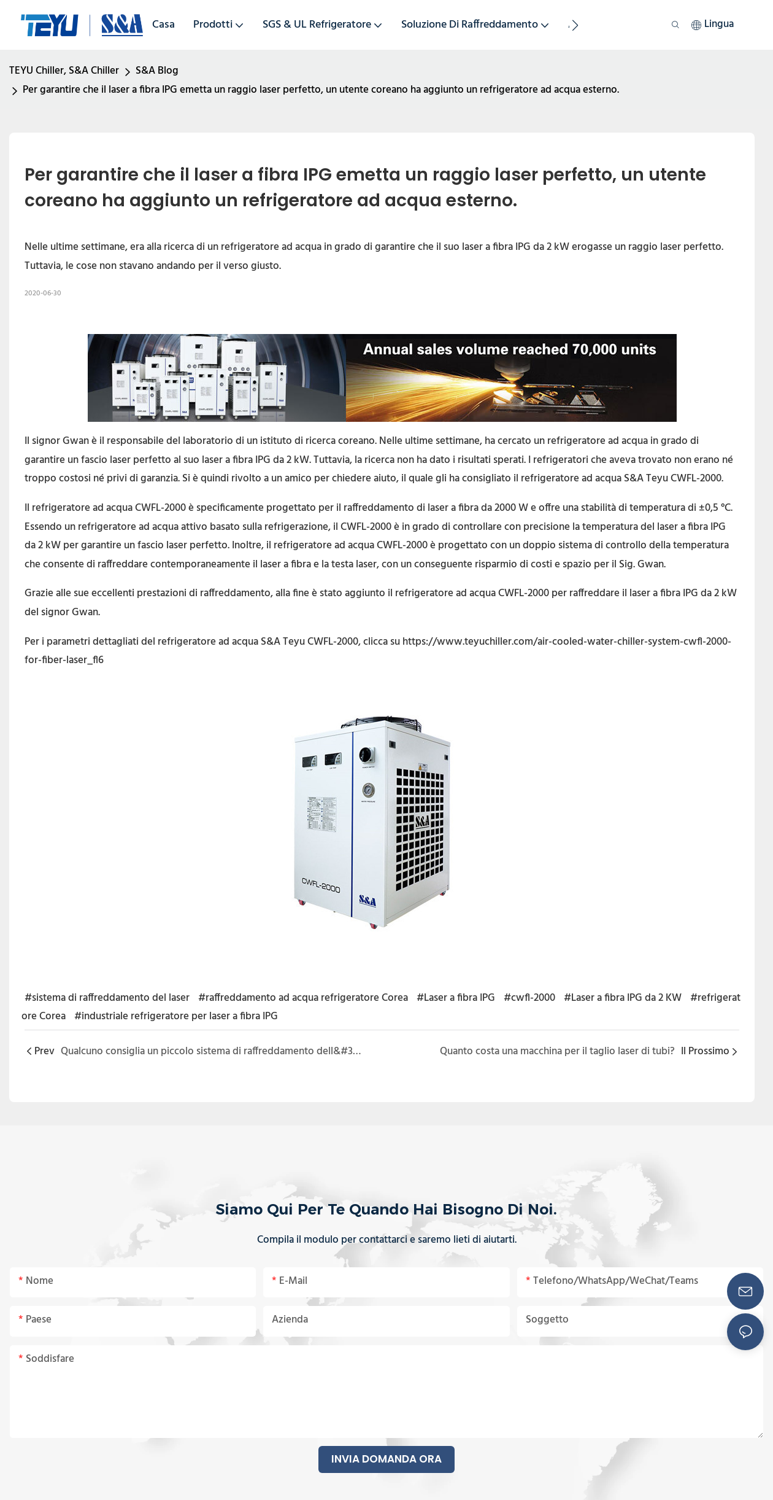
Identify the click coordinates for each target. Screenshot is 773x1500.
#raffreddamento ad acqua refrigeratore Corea (303, 998)
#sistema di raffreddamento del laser (107, 998)
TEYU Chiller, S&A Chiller (64, 71)
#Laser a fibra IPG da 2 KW (623, 998)
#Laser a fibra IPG (456, 998)
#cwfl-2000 (529, 998)
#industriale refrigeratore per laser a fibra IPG (176, 1016)
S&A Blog (157, 71)
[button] (575, 25)
